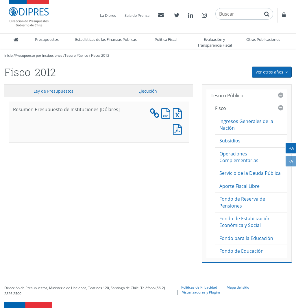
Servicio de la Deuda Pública (250, 173)
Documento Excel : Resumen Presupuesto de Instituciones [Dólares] (178, 112)
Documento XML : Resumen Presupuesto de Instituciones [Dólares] (155, 112)
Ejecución (147, 91)
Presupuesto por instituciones (38, 55)
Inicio (8, 55)
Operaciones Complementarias (238, 157)
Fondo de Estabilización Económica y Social (245, 221)
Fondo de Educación (241, 251)
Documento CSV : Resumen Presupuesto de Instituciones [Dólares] (167, 112)
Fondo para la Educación (246, 238)
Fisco (95, 55)
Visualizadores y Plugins (201, 292)
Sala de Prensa (137, 15)
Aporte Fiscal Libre (239, 186)
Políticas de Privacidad (199, 287)
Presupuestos (47, 39)
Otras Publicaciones (263, 39)
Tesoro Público (76, 55)
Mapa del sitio (238, 287)
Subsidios (229, 141)
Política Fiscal (166, 39)
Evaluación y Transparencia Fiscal (214, 42)
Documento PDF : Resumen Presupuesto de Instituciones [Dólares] (178, 128)
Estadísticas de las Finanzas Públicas (106, 39)
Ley (53, 91)
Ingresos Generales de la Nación (246, 124)
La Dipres (108, 15)
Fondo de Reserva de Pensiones (242, 202)
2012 (105, 55)
